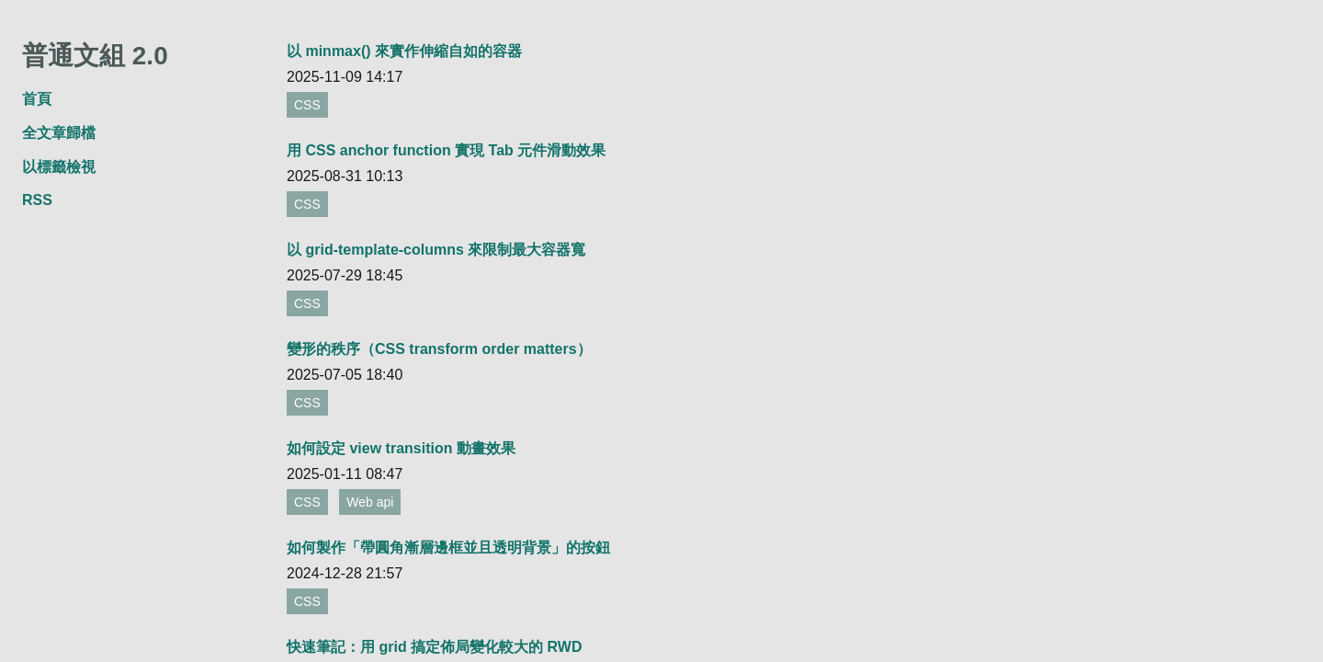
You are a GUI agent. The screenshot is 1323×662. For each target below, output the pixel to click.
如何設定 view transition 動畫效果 (401, 448)
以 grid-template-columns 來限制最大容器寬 (436, 249)
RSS (37, 200)
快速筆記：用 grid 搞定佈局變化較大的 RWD (434, 647)
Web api (369, 502)
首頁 (36, 99)
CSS (307, 104)
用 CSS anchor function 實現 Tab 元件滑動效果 (446, 150)
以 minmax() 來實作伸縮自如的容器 (404, 51)
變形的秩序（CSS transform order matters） (439, 349)
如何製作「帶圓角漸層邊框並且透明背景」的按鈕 (448, 547)
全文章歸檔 (59, 133)
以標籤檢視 (59, 167)
